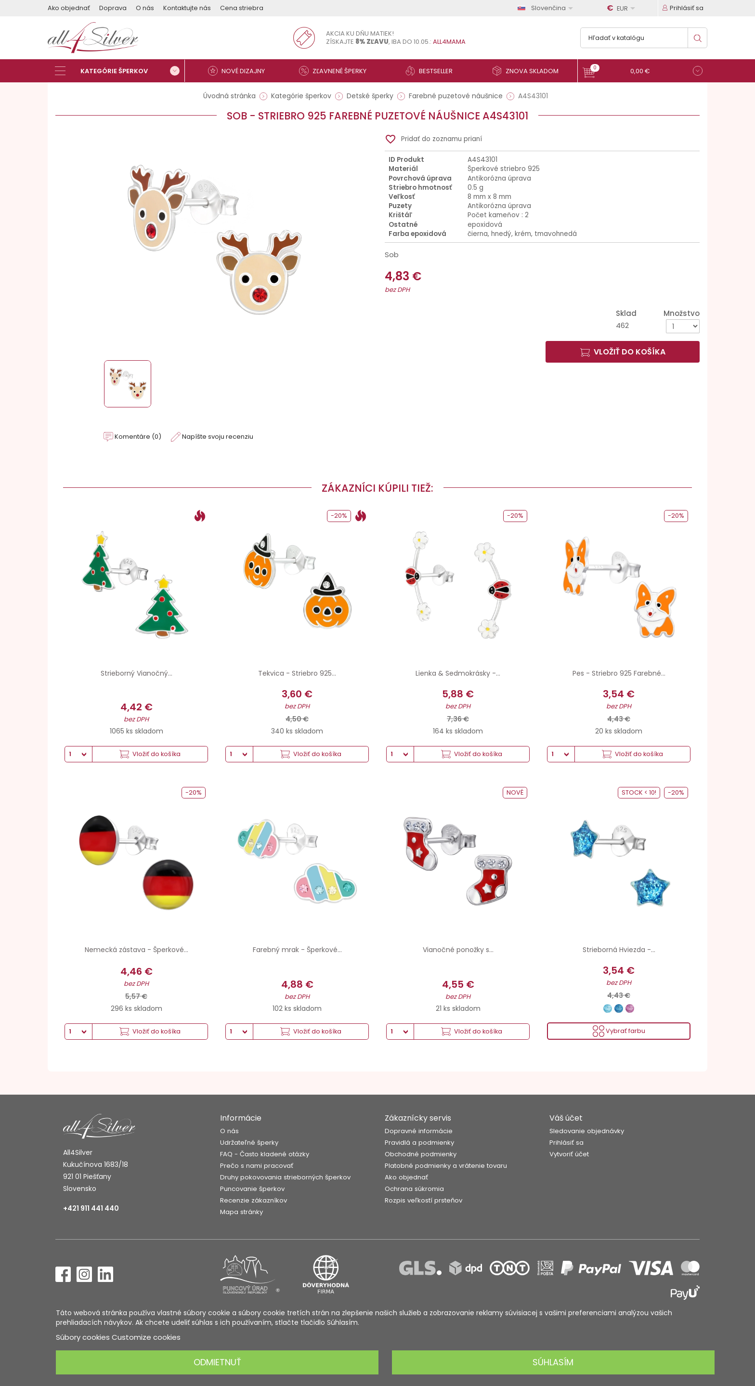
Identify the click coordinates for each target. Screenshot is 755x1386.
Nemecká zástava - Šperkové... (136, 950)
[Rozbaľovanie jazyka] (547, 8)
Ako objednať (69, 8)
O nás (145, 8)
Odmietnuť (217, 1362)
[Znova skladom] (529, 71)
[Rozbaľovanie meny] (622, 8)
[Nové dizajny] (240, 71)
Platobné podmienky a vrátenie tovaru (446, 1165)
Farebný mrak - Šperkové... (297, 950)
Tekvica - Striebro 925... (297, 673)
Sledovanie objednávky (586, 1131)
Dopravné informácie (419, 1131)
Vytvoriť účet (569, 1154)
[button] (642, 72)
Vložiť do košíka (622, 351)
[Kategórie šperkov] (120, 71)
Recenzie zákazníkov (253, 1200)
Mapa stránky (241, 1211)
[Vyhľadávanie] (643, 37)
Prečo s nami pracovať (256, 1165)
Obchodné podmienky (420, 1154)
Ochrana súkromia (414, 1188)
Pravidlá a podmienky (419, 1142)
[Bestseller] (433, 71)
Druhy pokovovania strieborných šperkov (285, 1177)
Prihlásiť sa (566, 1142)
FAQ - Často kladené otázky (264, 1154)
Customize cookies (146, 1337)
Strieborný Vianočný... (136, 673)
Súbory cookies (83, 1337)
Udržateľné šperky (249, 1142)
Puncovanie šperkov (252, 1188)
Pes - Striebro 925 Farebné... (619, 673)
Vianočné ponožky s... (458, 950)
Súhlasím (553, 1362)
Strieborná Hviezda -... (619, 950)
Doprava (113, 8)
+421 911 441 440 (91, 1208)
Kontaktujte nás (187, 8)
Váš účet (566, 1118)
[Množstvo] (683, 326)
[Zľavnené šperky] (336, 71)
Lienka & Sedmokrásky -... (458, 673)
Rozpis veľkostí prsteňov (423, 1200)
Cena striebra (241, 8)
